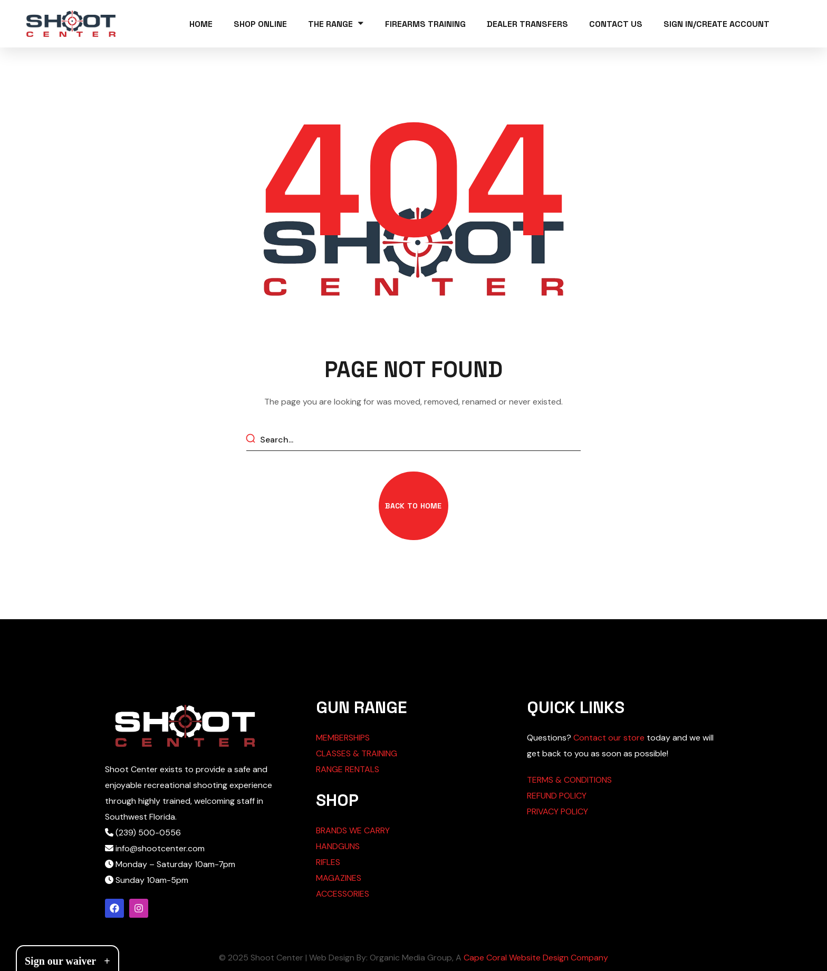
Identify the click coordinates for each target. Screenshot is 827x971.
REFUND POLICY (556, 795)
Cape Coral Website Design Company (536, 957)
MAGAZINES (338, 877)
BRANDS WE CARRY (353, 830)
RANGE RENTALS (347, 769)
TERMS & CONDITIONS (569, 779)
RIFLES (328, 862)
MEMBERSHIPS (343, 737)
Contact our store (609, 737)
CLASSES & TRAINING (356, 753)
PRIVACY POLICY (557, 811)
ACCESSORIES (342, 893)
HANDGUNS (338, 846)
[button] (413, 506)
